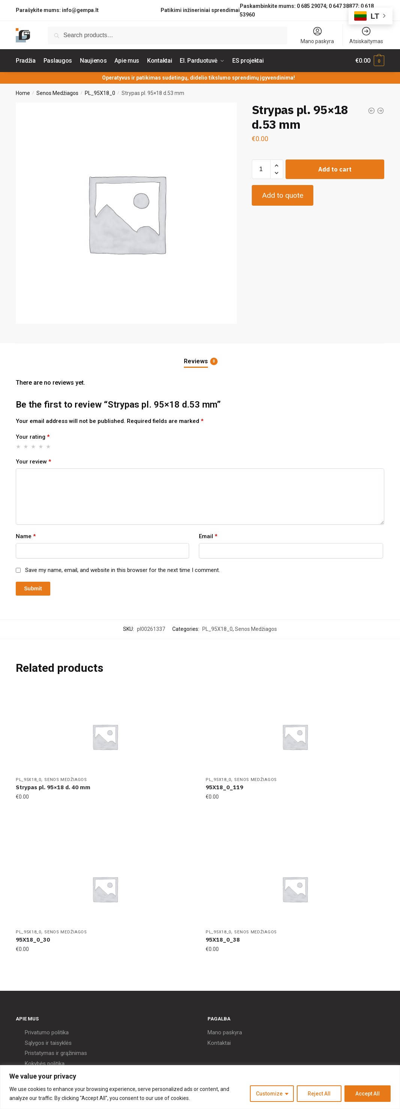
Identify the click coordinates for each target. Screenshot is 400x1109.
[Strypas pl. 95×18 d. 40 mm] (105, 736)
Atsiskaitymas (366, 35)
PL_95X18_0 (100, 93)
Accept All (367, 1094)
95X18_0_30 (33, 939)
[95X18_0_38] (295, 889)
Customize (269, 1094)
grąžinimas (73, 1053)
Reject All (319, 1094)
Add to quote (282, 195)
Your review (33, 461)
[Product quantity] (261, 169)
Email (208, 536)
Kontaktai (219, 1043)
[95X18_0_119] (295, 736)
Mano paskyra (317, 35)
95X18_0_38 (223, 939)
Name (26, 536)
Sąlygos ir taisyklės (48, 1043)
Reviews (196, 361)
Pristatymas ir (42, 1053)
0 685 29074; (312, 6)
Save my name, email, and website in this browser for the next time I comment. (122, 570)
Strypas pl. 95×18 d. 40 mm (53, 787)
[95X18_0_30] (105, 889)
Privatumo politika (47, 1032)
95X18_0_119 (224, 787)
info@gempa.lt (80, 10)
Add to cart (335, 169)
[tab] (200, 355)
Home (23, 93)
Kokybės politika (45, 1063)
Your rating (33, 436)
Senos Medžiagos (57, 93)
